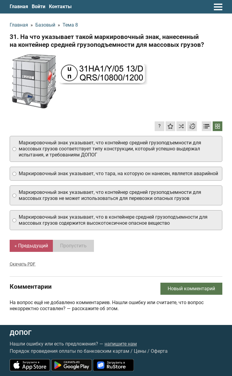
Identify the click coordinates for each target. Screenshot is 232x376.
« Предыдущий (31, 246)
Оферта (159, 351)
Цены (140, 351)
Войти (38, 6)
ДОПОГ (21, 333)
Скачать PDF (22, 264)
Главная (19, 6)
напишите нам (121, 344)
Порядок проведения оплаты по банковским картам (69, 351)
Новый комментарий (191, 288)
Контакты (60, 6)
